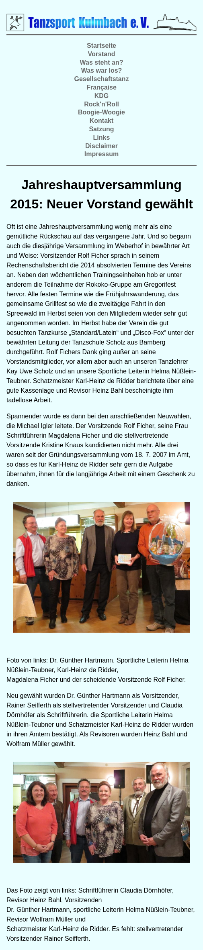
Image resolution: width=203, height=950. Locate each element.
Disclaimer (101, 146)
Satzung (101, 129)
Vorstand (101, 54)
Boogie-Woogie (101, 112)
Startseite (101, 45)
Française (101, 87)
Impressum (101, 154)
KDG (101, 95)
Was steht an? (101, 62)
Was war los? (101, 70)
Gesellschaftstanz (101, 78)
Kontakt (102, 120)
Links (101, 137)
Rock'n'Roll (101, 104)
